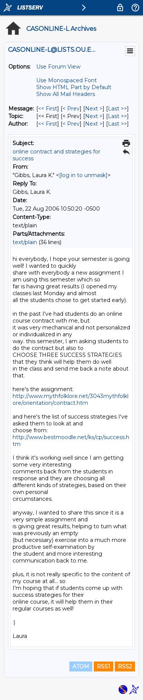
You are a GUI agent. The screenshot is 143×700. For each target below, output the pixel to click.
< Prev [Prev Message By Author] (71, 123)
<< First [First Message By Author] (47, 123)
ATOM (80, 666)
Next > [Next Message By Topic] (94, 116)
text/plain (25, 242)
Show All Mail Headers (65, 94)
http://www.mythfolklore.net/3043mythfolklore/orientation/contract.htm (71, 399)
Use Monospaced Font (66, 80)
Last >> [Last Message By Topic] (117, 116)
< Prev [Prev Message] (71, 108)
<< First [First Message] (47, 108)
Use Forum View (58, 66)
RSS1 (103, 666)
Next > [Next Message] (94, 108)
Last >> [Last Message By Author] (117, 123)
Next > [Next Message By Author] (94, 123)
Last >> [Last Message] (117, 108)
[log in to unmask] (83, 175)
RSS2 (125, 666)
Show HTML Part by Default (73, 87)
